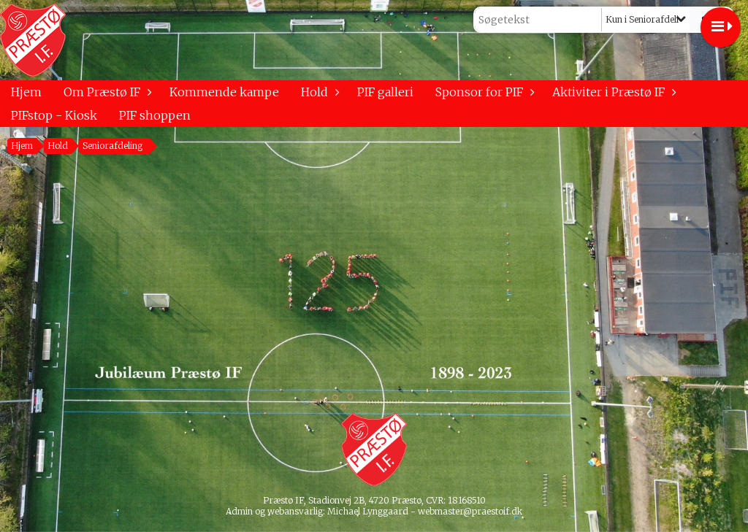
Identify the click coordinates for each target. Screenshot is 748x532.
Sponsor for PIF (482, 92)
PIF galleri (385, 92)
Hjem (26, 92)
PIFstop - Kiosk (54, 115)
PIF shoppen (155, 115)
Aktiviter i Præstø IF (612, 92)
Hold (318, 92)
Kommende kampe (224, 92)
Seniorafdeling (112, 145)
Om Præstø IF (106, 92)
